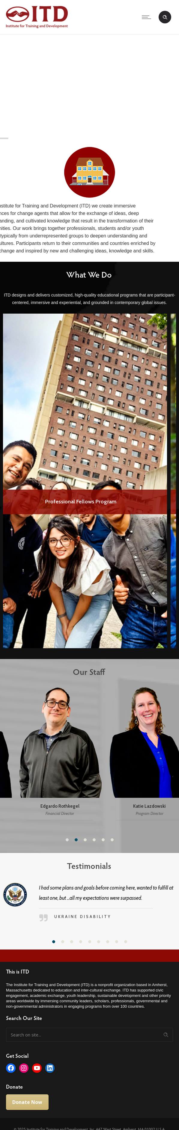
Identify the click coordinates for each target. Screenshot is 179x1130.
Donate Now (27, 1102)
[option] (89, 481)
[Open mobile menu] (148, 17)
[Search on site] (89, 1035)
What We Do (85, 274)
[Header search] (165, 17)
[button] (67, 839)
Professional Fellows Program (89, 501)
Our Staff (85, 671)
